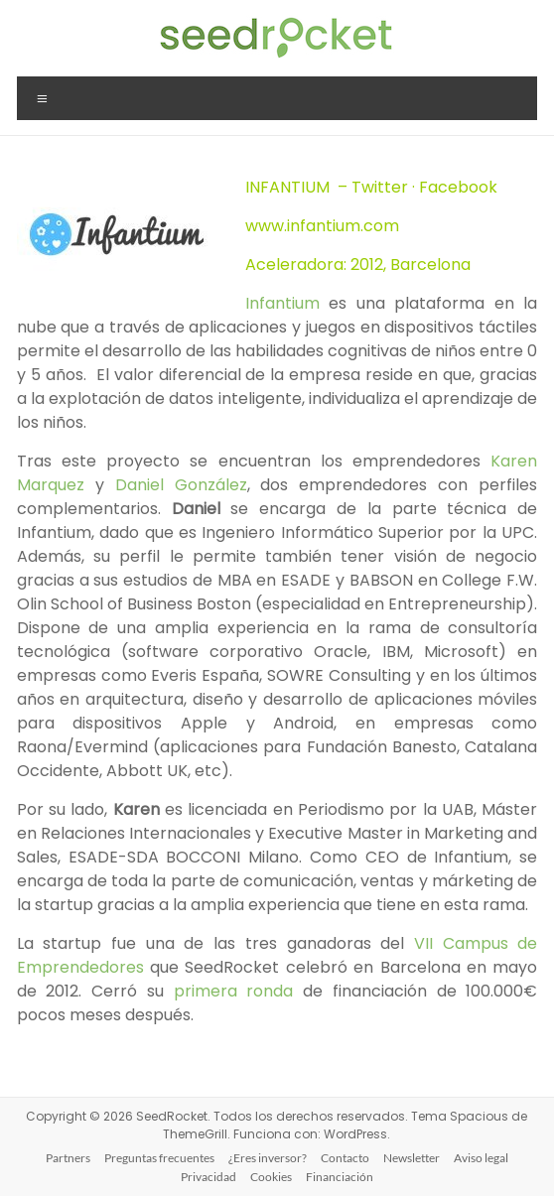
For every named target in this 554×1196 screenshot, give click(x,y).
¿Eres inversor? (267, 1157)
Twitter (379, 187)
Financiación (339, 1176)
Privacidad (208, 1176)
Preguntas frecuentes (159, 1157)
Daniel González (181, 484)
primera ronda (234, 991)
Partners (68, 1157)
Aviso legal (481, 1157)
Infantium (287, 303)
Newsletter (411, 1157)
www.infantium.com (322, 225)
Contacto (345, 1157)
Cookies (271, 1176)
